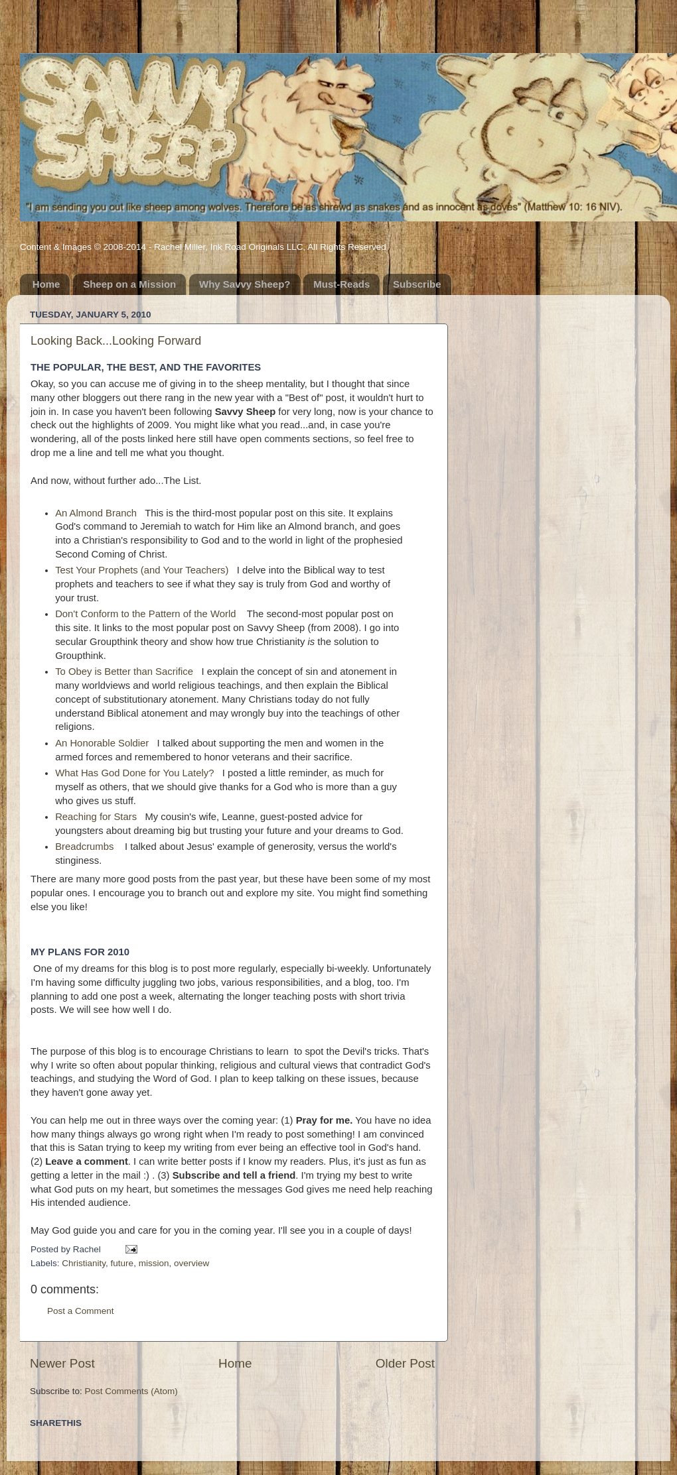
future (122, 1263)
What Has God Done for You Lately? (134, 773)
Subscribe (417, 284)
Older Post (405, 1363)
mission (154, 1263)
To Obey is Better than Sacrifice (124, 671)
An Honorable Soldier (102, 743)
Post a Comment (80, 1311)
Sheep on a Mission (129, 284)
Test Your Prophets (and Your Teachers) (141, 570)
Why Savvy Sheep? (245, 284)
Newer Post (62, 1363)
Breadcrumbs (84, 846)
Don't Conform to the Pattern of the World (145, 614)
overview (191, 1263)
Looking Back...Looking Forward (116, 340)
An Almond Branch (96, 513)
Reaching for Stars (96, 816)
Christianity (84, 1263)
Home (46, 284)
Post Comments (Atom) (131, 1391)
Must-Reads (341, 284)
